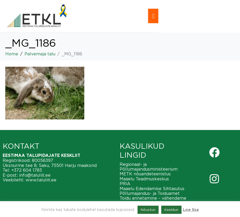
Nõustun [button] (148, 209)
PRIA (125, 183)
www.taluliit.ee (41, 179)
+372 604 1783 (26, 170)
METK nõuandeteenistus (145, 173)
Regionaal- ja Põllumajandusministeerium (149, 166)
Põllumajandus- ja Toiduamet (150, 193)
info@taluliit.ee (35, 175)
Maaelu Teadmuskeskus (144, 178)
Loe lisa (191, 210)
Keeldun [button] (171, 209)
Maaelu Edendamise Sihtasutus (152, 188)
